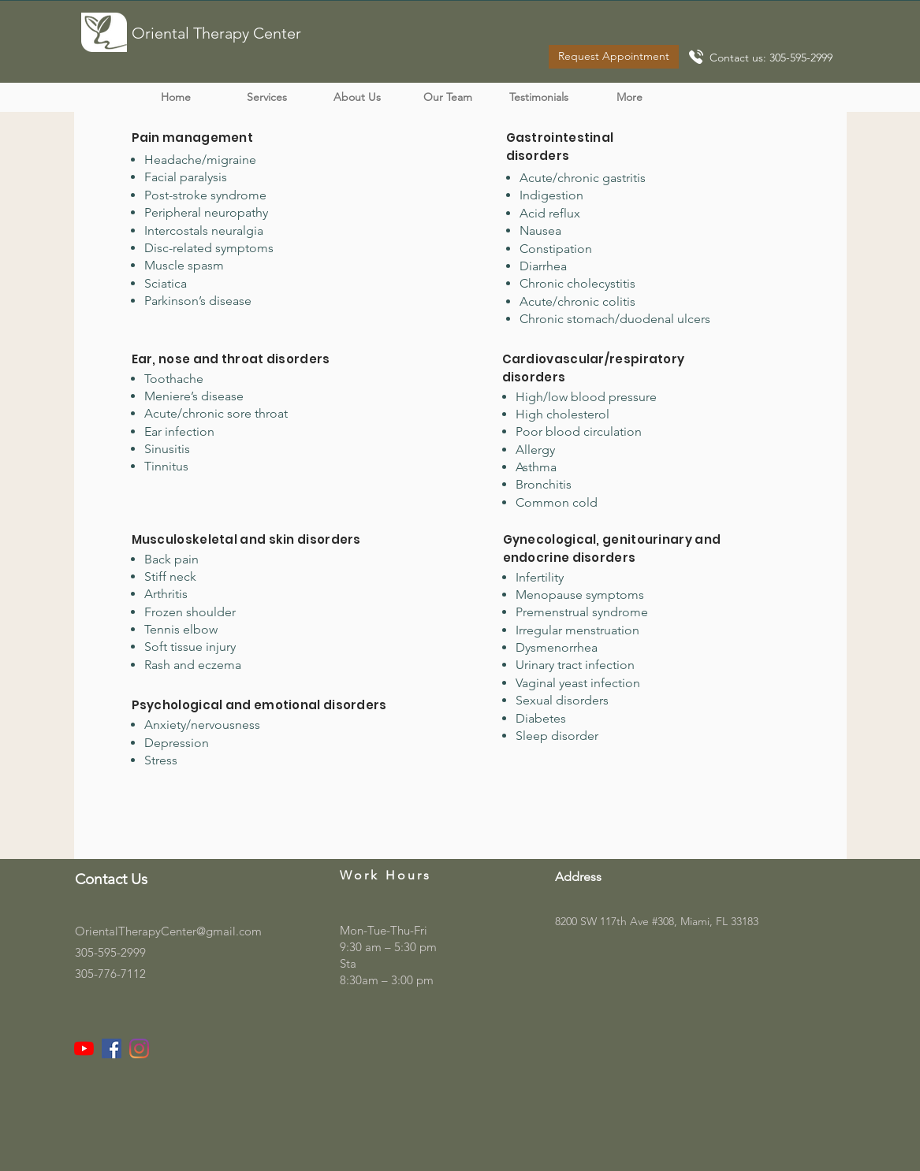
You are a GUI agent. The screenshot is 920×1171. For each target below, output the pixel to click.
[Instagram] (139, 1048)
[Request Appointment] (614, 57)
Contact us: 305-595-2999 (771, 57)
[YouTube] (84, 1048)
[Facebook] (111, 1048)
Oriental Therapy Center (216, 33)
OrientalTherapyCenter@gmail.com (168, 931)
